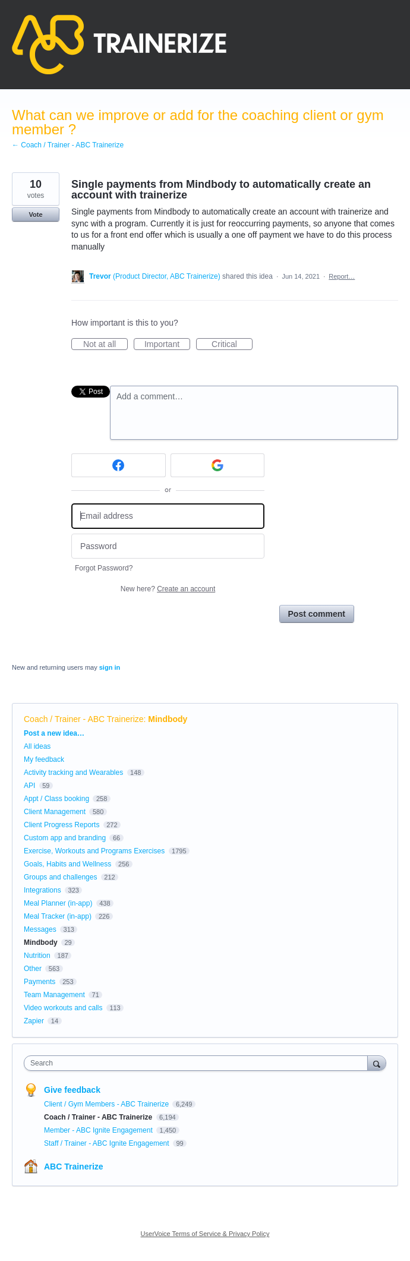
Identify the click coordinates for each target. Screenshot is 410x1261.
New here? (168, 589)
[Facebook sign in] (118, 465)
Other (33, 968)
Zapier (34, 1021)
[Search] (376, 1062)
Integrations (42, 890)
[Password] (167, 546)
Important (167, 344)
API (29, 785)
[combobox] (198, 1063)
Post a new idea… (54, 733)
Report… (342, 276)
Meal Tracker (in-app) (58, 916)
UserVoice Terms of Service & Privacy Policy (205, 1233)
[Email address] (167, 516)
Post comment (316, 614)
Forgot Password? (104, 568)
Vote (35, 214)
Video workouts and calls (63, 1008)
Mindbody (167, 719)
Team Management (54, 995)
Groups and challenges (60, 877)
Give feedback (72, 1090)
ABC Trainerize (73, 1166)
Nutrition (37, 955)
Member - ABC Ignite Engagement (99, 1130)
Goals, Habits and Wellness (67, 864)
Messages (40, 929)
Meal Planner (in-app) (58, 903)
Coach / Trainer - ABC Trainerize (84, 719)
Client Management (55, 812)
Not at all (105, 344)
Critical (232, 344)
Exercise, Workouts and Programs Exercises (94, 851)
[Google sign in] (218, 465)
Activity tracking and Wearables (73, 772)
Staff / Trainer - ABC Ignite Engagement (107, 1143)
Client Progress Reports (61, 825)
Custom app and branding (65, 838)
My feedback (44, 759)
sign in (109, 667)
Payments (39, 982)
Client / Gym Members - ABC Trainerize (107, 1104)
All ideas (37, 746)
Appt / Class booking (56, 799)
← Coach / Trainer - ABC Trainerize (68, 145)
